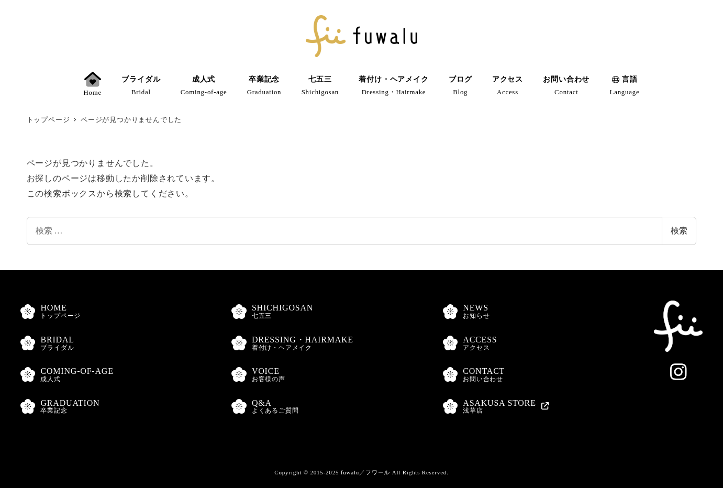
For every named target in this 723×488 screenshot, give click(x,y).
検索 (679, 230)
